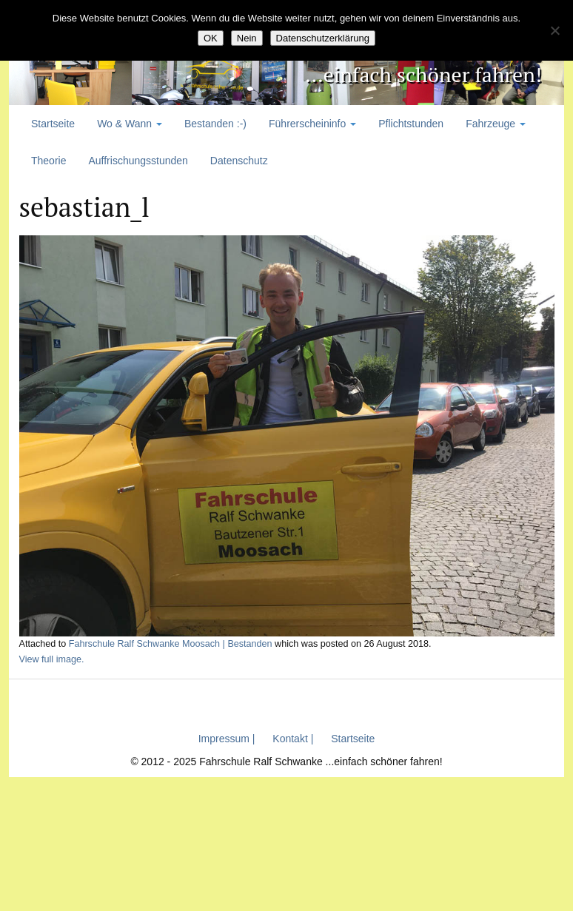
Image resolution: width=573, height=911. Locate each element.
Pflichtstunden (410, 124)
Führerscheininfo (312, 124)
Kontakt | (292, 738)
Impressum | (226, 738)
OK (211, 38)
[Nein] (554, 30)
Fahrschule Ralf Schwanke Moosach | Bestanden (170, 644)
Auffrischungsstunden (137, 161)
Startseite (53, 124)
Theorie (48, 161)
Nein (247, 38)
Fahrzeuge (496, 124)
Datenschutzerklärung (322, 38)
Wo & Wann (129, 124)
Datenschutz (239, 161)
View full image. (51, 659)
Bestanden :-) (215, 124)
